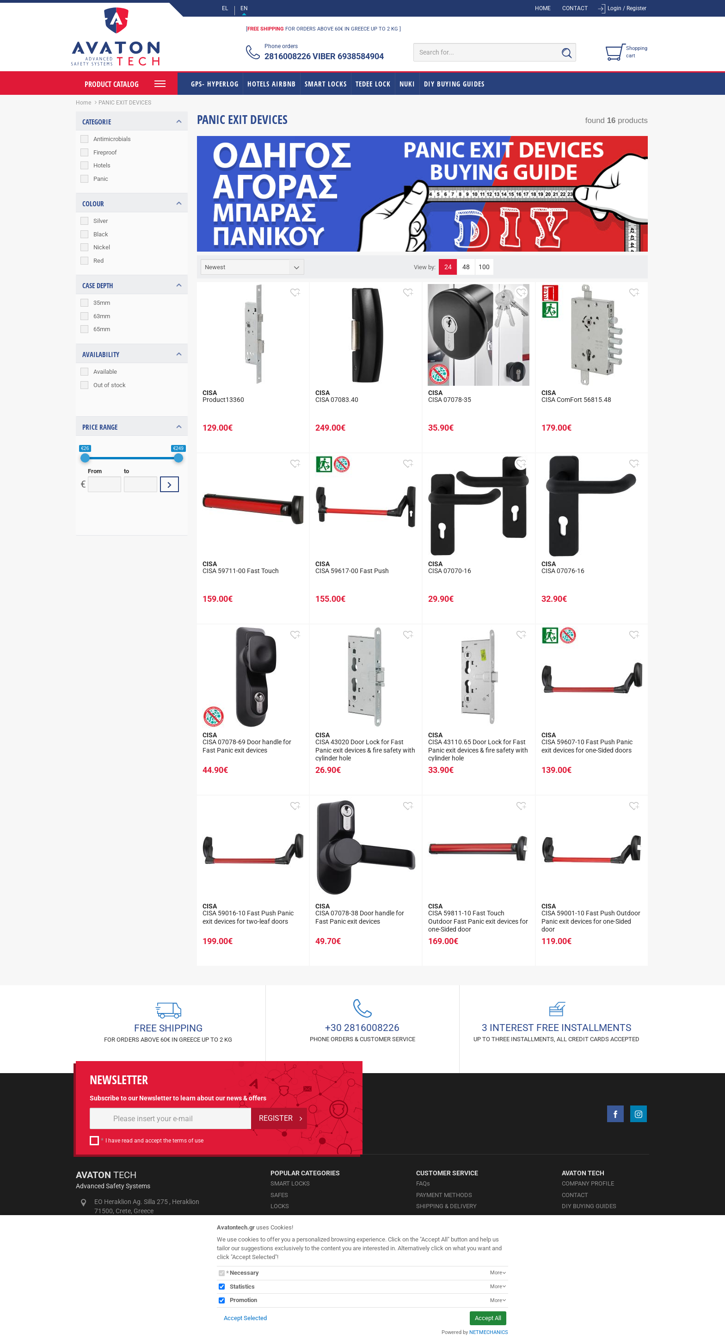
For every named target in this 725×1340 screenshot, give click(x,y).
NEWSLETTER (119, 1080)
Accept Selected (245, 1318)
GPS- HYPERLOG (215, 83)
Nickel (101, 247)
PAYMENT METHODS (444, 1195)
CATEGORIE (96, 121)
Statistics (242, 1286)
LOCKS (279, 1206)
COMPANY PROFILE (588, 1183)
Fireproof (105, 152)
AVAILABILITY (100, 354)
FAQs (423, 1183)
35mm (101, 303)
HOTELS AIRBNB (271, 83)
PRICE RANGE (99, 409)
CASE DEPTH (97, 285)
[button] (295, 292)
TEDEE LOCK (373, 83)
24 (448, 267)
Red (98, 260)
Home (83, 102)
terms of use (187, 1140)
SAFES (279, 1195)
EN (244, 8)
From (95, 454)
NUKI (407, 83)
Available (105, 371)
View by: (425, 267)
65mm (101, 329)
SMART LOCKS (326, 83)
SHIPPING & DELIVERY (446, 1206)
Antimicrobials (112, 139)
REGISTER (276, 1118)
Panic (100, 178)
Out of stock (109, 385)
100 (484, 267)
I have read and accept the (154, 1140)
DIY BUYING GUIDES (454, 83)
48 (466, 267)
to (126, 454)
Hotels (102, 165)
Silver (100, 220)
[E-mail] (171, 1118)
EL (225, 8)
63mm (101, 316)
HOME (543, 8)
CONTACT (575, 8)
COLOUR (93, 203)
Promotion (243, 1300)
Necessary (244, 1272)
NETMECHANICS (488, 1332)
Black (100, 234)
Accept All (488, 1318)
